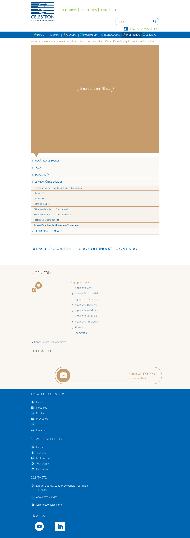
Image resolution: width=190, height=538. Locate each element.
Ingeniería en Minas (66, 41)
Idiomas (40, 447)
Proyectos (89, 9)
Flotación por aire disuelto (46, 219)
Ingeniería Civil (83, 287)
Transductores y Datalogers (50, 341)
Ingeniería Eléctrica (85, 304)
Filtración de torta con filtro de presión (52, 214)
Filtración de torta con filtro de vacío (51, 209)
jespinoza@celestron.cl (49, 504)
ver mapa (41, 489)
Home (34, 41)
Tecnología (42, 463)
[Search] (132, 21)
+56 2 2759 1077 (141, 29)
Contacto (108, 9)
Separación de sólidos (90, 41)
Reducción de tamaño (48, 231)
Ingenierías (46, 41)
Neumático (39, 198)
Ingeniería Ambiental (86, 321)
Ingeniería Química (85, 315)
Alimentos (80, 327)
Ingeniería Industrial (86, 293)
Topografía (42, 174)
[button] (53, 35)
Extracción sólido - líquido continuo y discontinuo (58, 188)
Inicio (39, 402)
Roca (38, 167)
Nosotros (69, 9)
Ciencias (41, 452)
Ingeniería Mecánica (86, 299)
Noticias (41, 430)
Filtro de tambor (41, 203)
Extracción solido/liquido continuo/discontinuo (130, 41)
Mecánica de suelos (47, 160)
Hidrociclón (39, 193)
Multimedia (43, 457)
